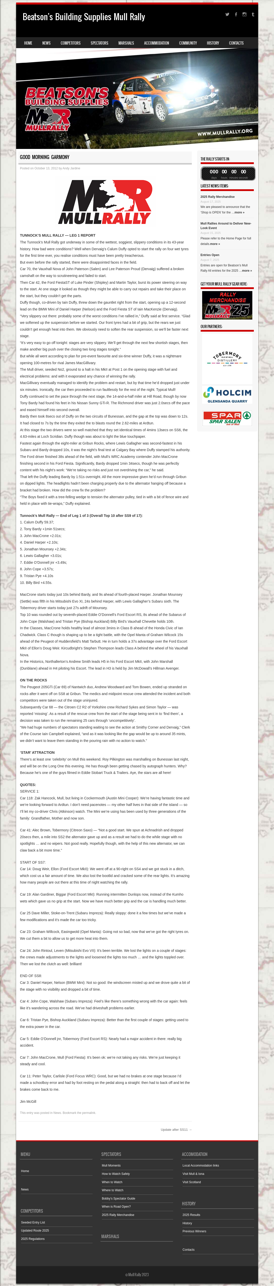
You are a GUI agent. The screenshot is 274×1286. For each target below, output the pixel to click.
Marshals (126, 43)
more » (239, 212)
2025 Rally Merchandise (218, 197)
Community (188, 43)
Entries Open (210, 255)
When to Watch (112, 1182)
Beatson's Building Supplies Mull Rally (84, 17)
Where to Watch (113, 1190)
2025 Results (191, 1215)
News (46, 43)
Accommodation (156, 43)
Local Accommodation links (200, 1165)
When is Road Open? (116, 1206)
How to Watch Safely (116, 1174)
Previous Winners (194, 1231)
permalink (88, 1113)
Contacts (236, 43)
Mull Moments (111, 1165)
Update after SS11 (176, 1130)
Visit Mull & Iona (193, 1174)
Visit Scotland (191, 1182)
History (213, 43)
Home (28, 43)
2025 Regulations (33, 1239)
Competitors (71, 43)
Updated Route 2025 (35, 1230)
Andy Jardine (71, 168)
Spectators (99, 43)
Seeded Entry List (33, 1222)
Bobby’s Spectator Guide (118, 1198)
